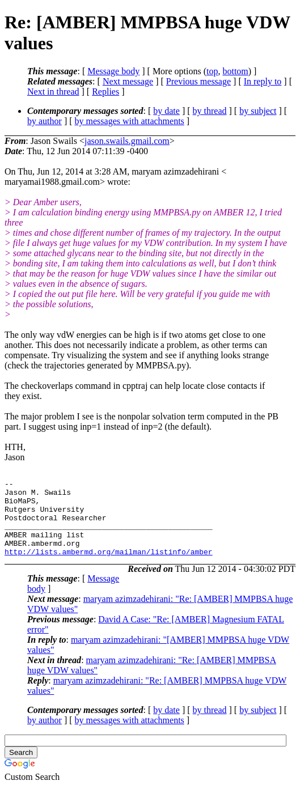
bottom (235, 71)
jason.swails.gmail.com (127, 141)
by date (166, 111)
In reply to (263, 81)
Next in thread (53, 91)
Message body (113, 71)
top (212, 71)
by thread (210, 111)
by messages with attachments (129, 121)
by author (44, 121)
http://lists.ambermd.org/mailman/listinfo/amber (109, 567)
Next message (128, 81)
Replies (105, 91)
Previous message (198, 81)
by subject (257, 111)
